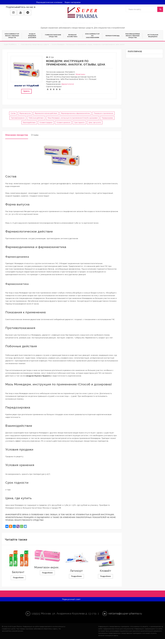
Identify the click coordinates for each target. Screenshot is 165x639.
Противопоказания (18, 118)
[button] (13, 12)
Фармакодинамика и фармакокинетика (75, 113)
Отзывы (34, 135)
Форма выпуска (25, 113)
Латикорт (76, 570)
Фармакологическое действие (46, 113)
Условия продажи (46, 122)
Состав (13, 113)
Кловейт (105, 570)
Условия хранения (63, 122)
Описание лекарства (16, 135)
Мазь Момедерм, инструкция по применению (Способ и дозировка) (73, 118)
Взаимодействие (29, 122)
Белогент (18, 572)
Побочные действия (36, 118)
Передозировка (107, 118)
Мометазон (80, 74)
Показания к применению (103, 113)
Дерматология (67, 84)
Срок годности (79, 122)
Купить (26, 91)
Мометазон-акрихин (48, 567)
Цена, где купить (95, 122)
